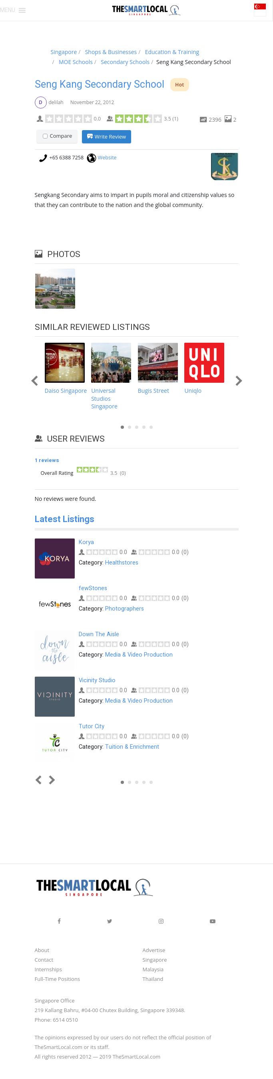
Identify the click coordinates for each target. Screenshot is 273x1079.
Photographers (124, 609)
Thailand (153, 979)
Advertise (154, 950)
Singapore (155, 960)
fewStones (93, 589)
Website (107, 158)
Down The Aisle (99, 635)
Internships (48, 970)
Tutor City (91, 727)
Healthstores (121, 563)
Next (237, 381)
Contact (44, 960)
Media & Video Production (139, 655)
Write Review (106, 137)
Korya (86, 543)
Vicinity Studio (97, 681)
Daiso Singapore (66, 391)
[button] (7, 10)
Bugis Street (153, 391)
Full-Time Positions (57, 979)
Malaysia (153, 970)
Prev (36, 381)
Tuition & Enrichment (132, 747)
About (42, 950)
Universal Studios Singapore (104, 399)
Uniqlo (192, 391)
